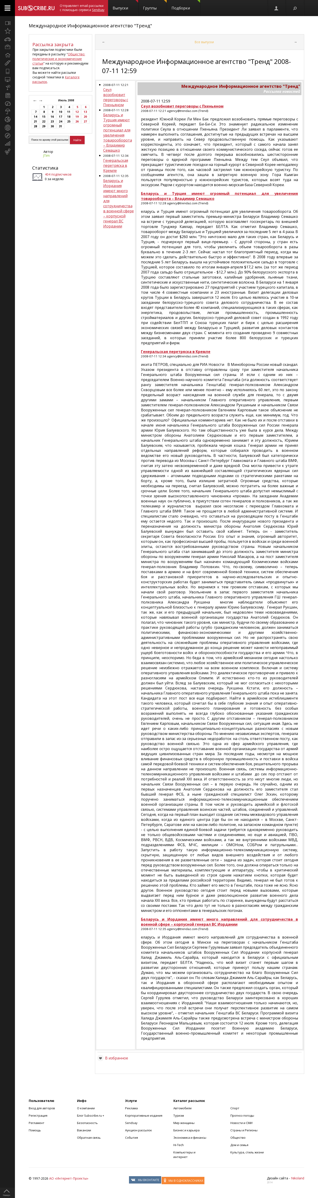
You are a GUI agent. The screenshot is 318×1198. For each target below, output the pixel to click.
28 (35, 126)
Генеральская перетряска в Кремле (115, 165)
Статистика (45, 168)
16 (52, 117)
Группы (155, 5)
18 (68, 117)
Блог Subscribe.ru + (91, 1115)
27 (85, 121)
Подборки (186, 5)
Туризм (178, 1115)
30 (52, 126)
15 (43, 117)
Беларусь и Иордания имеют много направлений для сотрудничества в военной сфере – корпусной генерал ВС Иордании (118, 203)
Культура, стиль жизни (247, 1152)
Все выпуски (204, 42)
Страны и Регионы (244, 1130)
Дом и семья (239, 1145)
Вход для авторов (42, 1108)
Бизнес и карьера (186, 1130)
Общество (238, 1137)
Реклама (131, 1108)
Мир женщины (184, 1123)
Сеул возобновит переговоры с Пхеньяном (115, 97)
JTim (46, 155)
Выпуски (125, 5)
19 (77, 117)
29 (43, 126)
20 (85, 117)
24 (60, 121)
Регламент (36, 1123)
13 (85, 112)
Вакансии (84, 1130)
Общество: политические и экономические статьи (58, 58)
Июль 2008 (66, 100)
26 (77, 121)
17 (60, 117)
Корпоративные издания (143, 1115)
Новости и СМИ (241, 1123)
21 (35, 121)
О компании (86, 1108)
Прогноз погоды (242, 1115)
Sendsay (131, 1123)
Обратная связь (89, 1137)
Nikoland (297, 1178)
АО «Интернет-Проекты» (68, 1178)
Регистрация (38, 1115)
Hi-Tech (178, 1145)
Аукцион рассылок (138, 1130)
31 (60, 126)
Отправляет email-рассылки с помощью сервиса (82, 7)
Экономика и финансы (189, 1137)
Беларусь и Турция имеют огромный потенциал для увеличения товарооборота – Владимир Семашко (117, 132)
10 (60, 112)
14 (35, 117)
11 (68, 112)
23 (52, 121)
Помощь (35, 1130)
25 (68, 121)
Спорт (234, 1108)
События (131, 1137)
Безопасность (87, 1123)
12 (77, 112)
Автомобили (182, 1108)
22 (43, 121)
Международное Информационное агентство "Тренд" (90, 26)
